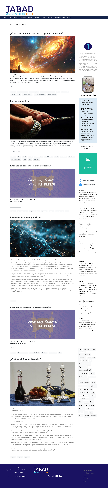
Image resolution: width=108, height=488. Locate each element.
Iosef (56, 156)
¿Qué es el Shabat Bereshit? (25, 359)
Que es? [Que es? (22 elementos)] (86, 402)
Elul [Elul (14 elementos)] (90, 360)
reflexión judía (59, 211)
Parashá (51, 211)
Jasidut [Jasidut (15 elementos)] (85, 386)
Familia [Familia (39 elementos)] (92, 373)
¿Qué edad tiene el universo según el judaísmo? (36, 33)
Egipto (24, 156)
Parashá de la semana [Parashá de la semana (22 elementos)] (84, 399)
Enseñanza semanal (22, 211)
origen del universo (27, 94)
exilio (30, 156)
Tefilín (81, 281)
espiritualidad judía (34, 211)
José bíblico (63, 156)
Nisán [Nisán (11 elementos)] (93, 392)
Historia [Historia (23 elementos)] (86, 379)
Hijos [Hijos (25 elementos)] (80, 380)
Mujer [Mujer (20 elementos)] (88, 392)
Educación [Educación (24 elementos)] (85, 360)
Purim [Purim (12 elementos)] (92, 398)
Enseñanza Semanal (26, 17)
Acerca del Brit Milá (85, 224)
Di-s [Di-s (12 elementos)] (79, 360)
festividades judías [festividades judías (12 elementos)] (92, 376)
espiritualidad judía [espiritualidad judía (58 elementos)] (85, 370)
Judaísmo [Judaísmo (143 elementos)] (92, 386)
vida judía (36, 159)
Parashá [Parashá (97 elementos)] (92, 396)
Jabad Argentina (87, 470)
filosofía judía (65, 92)
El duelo (81, 191)
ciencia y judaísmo (22, 92)
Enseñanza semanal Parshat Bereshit (30, 166)
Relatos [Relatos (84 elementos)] (81, 409)
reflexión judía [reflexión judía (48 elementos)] (90, 405)
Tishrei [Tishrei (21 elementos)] (80, 415)
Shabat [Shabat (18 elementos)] (86, 412)
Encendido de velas (88, 479)
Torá (24, 159)
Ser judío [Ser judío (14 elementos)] (80, 412)
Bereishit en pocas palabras (25, 217)
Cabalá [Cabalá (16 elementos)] (93, 349)
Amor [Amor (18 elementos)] (80, 349)
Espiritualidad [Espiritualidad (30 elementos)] (83, 367)
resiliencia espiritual (15, 159)
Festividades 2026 (40, 17)
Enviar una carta (60, 17)
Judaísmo (50, 17)
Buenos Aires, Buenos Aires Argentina (88, 102)
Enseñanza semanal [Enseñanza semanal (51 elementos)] (84, 364)
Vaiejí (30, 159)
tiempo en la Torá (52, 94)
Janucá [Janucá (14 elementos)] (80, 386)
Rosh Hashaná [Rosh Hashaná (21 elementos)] (90, 409)
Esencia (85, 476)
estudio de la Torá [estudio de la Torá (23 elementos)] (83, 373)
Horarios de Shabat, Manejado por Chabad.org (86, 140)
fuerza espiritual (38, 156)
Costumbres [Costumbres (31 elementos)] (82, 357)
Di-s (58, 92)
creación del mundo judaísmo (47, 92)
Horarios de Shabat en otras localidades (87, 147)
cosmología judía (34, 92)
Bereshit (13, 92)
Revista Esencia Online (88, 95)
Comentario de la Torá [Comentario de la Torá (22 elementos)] (84, 354)
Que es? (20, 457)
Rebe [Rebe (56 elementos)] (91, 402)
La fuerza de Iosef (20, 101)
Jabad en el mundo (20, 476)
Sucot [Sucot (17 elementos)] (91, 412)
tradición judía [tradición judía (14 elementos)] (93, 415)
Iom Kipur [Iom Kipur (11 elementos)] (93, 382)
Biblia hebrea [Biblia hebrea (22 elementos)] (87, 349)
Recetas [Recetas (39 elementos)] (81, 405)
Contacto (70, 17)
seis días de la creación (40, 94)
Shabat (27, 457)
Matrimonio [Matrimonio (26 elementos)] (82, 392)
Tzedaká (81, 261)
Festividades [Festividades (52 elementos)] (82, 377)
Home (5, 17)
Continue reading (15, 87)
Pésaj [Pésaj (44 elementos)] (80, 402)
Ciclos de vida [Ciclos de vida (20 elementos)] (82, 352)
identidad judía (48, 156)
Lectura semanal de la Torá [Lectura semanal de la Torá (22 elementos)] (85, 389)
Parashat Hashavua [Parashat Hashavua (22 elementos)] (83, 395)
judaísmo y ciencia (15, 94)
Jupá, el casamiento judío (86, 208)
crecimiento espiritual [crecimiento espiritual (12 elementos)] (91, 357)
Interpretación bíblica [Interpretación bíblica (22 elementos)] (84, 382)
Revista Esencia (14, 17)
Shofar (81, 318)
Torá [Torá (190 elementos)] (87, 415)
